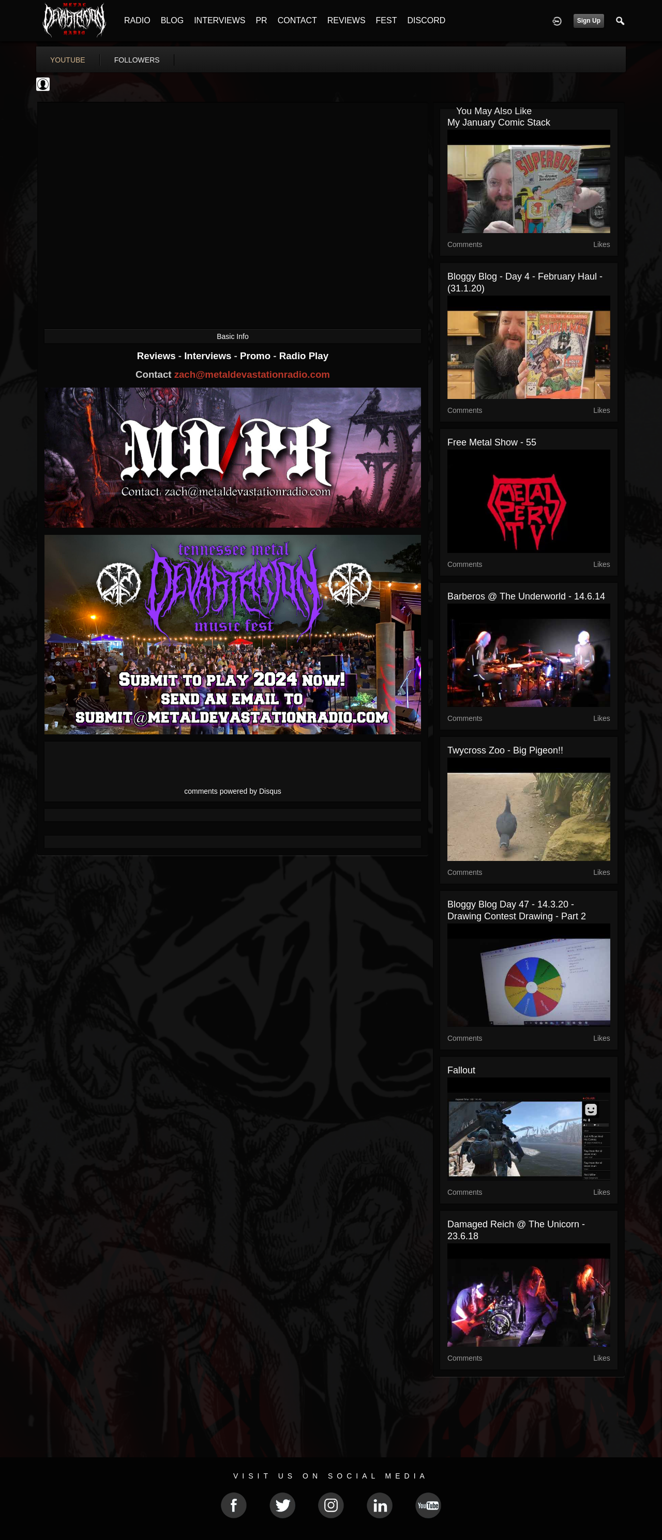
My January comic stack (498, 122)
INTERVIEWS (219, 20)
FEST (386, 20)
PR (261, 20)
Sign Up (588, 20)
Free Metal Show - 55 (491, 442)
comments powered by (232, 791)
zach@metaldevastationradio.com (252, 374)
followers (137, 60)
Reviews (157, 355)
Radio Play (303, 355)
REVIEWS (346, 20)
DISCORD (426, 20)
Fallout (461, 1070)
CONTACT (297, 20)
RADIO (137, 20)
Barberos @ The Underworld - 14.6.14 (526, 596)
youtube (67, 60)
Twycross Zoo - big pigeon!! (505, 750)
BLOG (172, 20)
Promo (256, 355)
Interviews (209, 355)
